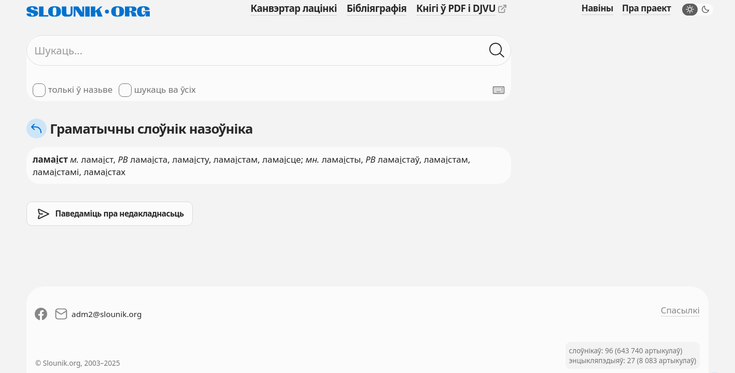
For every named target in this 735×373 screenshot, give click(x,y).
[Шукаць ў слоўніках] (497, 51)
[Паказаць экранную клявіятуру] (498, 90)
